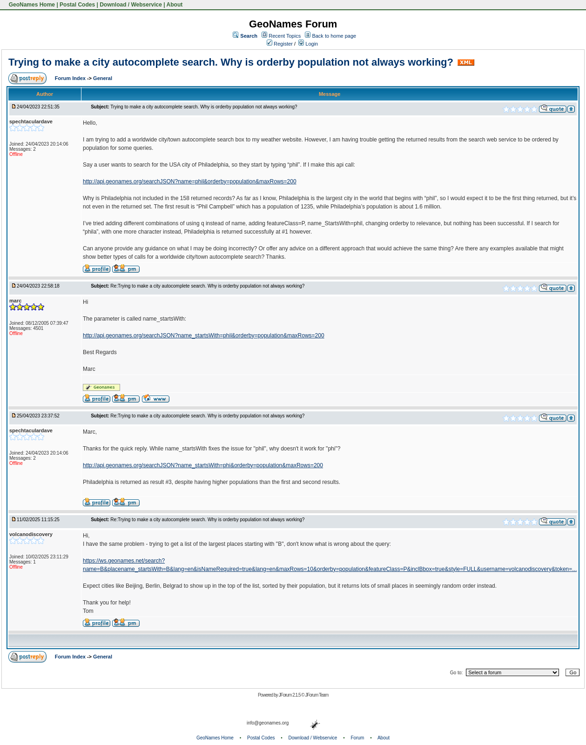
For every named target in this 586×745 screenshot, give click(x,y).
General (102, 78)
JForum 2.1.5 (290, 695)
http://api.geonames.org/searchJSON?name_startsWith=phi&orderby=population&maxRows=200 (203, 465)
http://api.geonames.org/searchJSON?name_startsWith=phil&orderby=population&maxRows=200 (203, 335)
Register (280, 44)
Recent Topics (285, 36)
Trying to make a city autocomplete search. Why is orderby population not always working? (230, 62)
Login (308, 44)
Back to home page (334, 36)
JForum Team (316, 695)
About (175, 4)
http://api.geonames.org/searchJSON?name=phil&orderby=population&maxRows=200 (189, 181)
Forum (357, 737)
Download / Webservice (131, 4)
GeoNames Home (31, 4)
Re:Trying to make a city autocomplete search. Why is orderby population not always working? (207, 286)
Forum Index (71, 78)
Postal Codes (77, 4)
